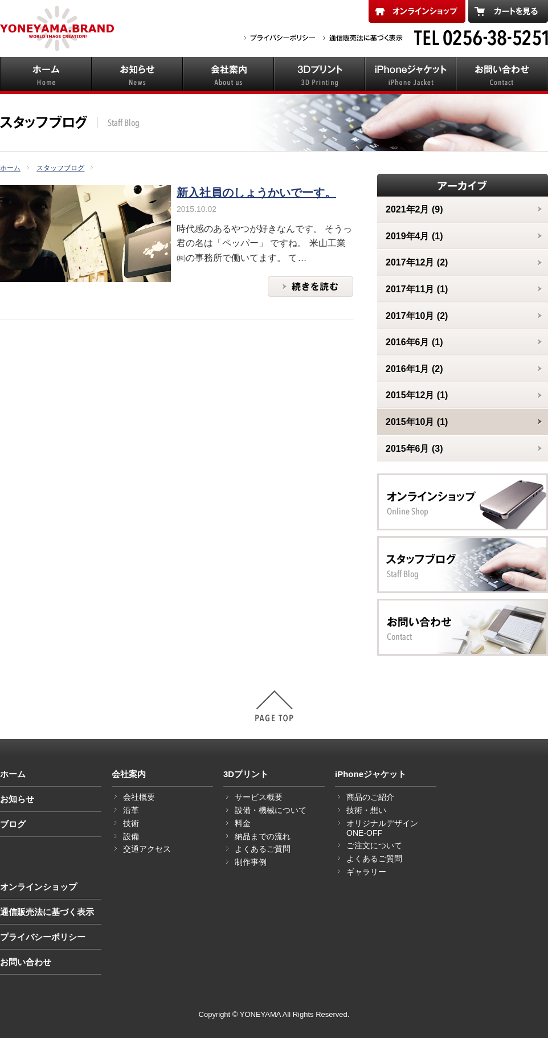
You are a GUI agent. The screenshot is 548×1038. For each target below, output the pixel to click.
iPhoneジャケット (370, 774)
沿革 (131, 810)
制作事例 (251, 862)
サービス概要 (259, 797)
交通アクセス (147, 848)
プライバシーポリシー (42, 937)
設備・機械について (270, 810)
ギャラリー (366, 871)
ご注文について (374, 845)
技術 (131, 823)
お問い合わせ (25, 962)
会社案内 (129, 774)
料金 (243, 823)
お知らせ (17, 799)
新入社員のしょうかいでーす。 (256, 192)
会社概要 (139, 797)
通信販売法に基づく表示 (47, 912)
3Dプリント (245, 774)
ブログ (13, 824)
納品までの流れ (263, 836)
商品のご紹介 (370, 797)
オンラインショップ (38, 887)
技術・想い (366, 810)
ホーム (13, 774)
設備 (131, 836)
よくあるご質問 (263, 848)
